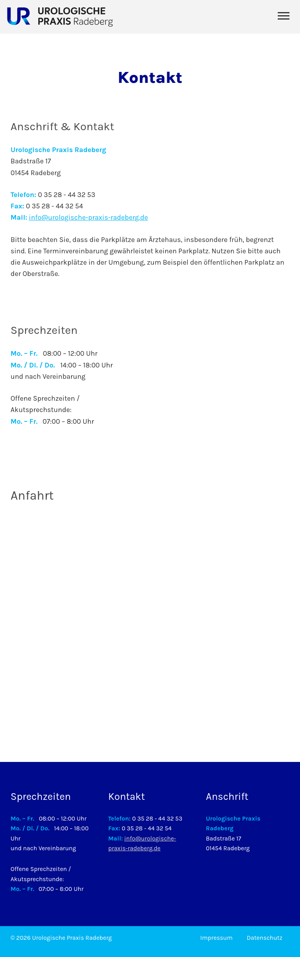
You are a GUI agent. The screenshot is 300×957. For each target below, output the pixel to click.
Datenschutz (264, 937)
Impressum (216, 937)
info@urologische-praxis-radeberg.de (88, 217)
